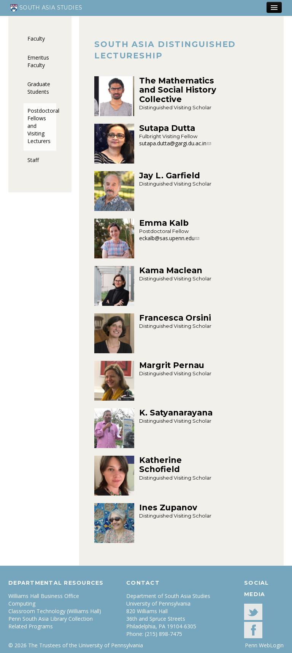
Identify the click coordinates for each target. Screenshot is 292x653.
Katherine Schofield (160, 464)
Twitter (253, 612)
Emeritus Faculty (38, 61)
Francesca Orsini (175, 318)
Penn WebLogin (264, 645)
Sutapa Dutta (167, 128)
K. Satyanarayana (176, 412)
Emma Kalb (164, 223)
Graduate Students (38, 87)
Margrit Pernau (171, 365)
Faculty (36, 38)
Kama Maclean (170, 270)
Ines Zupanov (168, 507)
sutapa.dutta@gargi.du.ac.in (172, 143)
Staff (33, 160)
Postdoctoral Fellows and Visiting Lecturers (41, 126)
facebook (253, 630)
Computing (21, 603)
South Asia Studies (46, 8)
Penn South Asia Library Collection (50, 618)
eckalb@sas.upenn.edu (167, 238)
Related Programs (30, 626)
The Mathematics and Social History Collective (177, 90)
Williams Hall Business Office (43, 596)
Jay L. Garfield (169, 175)
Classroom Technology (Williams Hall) (54, 611)
